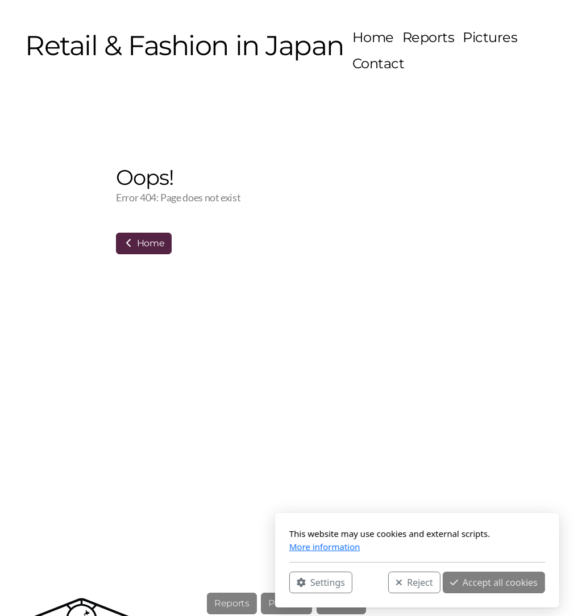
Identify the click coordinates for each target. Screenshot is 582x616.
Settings (195, 582)
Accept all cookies (367, 582)
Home (143, 243)
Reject (288, 582)
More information (198, 546)
